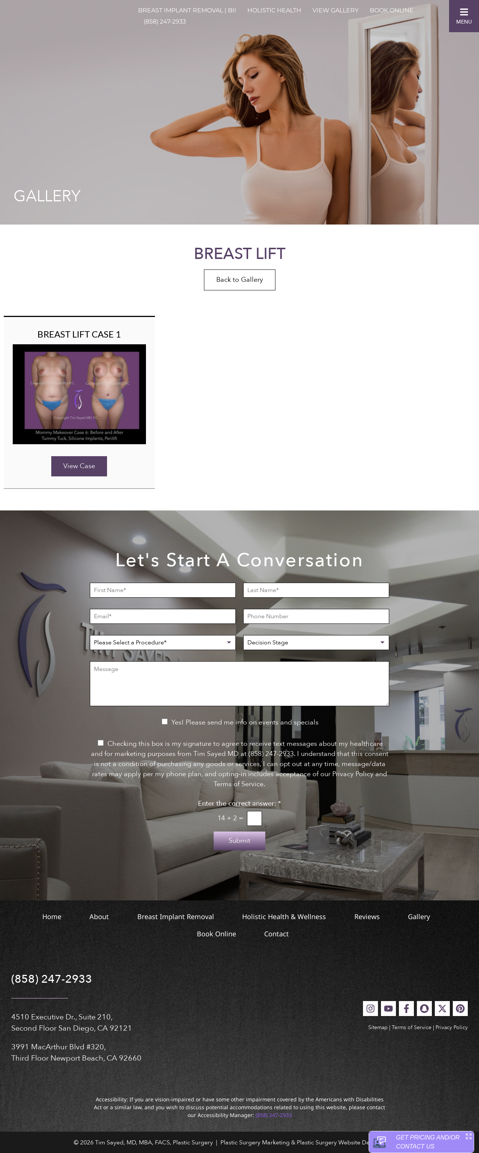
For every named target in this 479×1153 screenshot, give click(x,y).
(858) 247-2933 (165, 21)
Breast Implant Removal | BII (187, 10)
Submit (239, 840)
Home (26, 916)
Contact (283, 933)
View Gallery (335, 10)
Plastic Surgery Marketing (255, 1142)
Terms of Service (411, 1027)
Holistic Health (274, 10)
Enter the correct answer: (239, 803)
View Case (79, 466)
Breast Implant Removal (169, 916)
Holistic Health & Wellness (287, 916)
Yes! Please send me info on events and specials (244, 722)
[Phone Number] (316, 616)
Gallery (440, 916)
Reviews (378, 916)
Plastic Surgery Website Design (339, 1142)
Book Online (392, 10)
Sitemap (378, 1027)
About (83, 916)
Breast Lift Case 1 (79, 334)
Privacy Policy (452, 1027)
